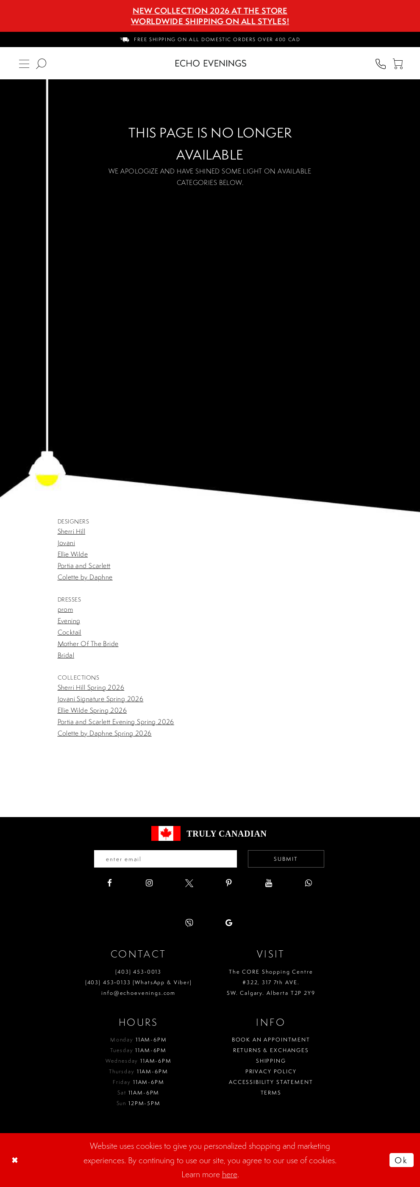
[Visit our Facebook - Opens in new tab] (110, 883)
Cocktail (69, 632)
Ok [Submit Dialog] (401, 1160)
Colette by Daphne (85, 577)
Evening (69, 620)
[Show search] (41, 63)
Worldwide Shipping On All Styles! (210, 21)
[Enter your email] (165, 859)
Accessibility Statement (271, 1082)
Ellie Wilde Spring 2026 (92, 710)
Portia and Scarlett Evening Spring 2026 (116, 721)
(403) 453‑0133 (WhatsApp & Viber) (138, 982)
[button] (397, 63)
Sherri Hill (72, 531)
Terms (271, 1093)
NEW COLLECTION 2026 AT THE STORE (210, 10)
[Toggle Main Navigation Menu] (24, 63)
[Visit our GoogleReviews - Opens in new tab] (229, 923)
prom (65, 609)
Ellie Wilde (73, 554)
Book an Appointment (271, 1040)
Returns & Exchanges (271, 1050)
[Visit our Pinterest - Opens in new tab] (229, 883)
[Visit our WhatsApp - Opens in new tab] (309, 883)
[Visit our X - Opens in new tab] (189, 883)
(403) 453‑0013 (138, 971)
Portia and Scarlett (84, 565)
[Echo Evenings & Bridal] (210, 63)
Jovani (66, 542)
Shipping (271, 1061)
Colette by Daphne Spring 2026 (105, 733)
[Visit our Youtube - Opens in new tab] (269, 883)
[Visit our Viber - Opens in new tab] (189, 923)
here (229, 1174)
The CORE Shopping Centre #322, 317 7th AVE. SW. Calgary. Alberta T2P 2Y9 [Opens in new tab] (271, 982)
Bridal (66, 655)
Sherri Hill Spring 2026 (91, 687)
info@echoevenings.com (138, 993)
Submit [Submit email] (286, 858)
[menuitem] (210, 39)
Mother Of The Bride (88, 643)
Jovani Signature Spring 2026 (101, 698)
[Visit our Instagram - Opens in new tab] (149, 883)
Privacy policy (271, 1071)
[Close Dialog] (15, 1160)
